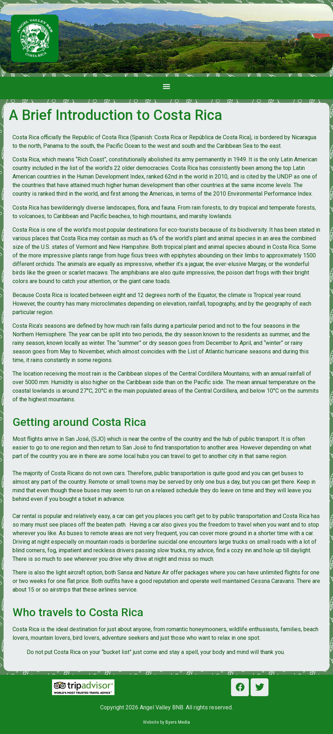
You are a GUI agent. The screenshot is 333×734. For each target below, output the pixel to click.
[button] (167, 86)
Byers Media (177, 722)
